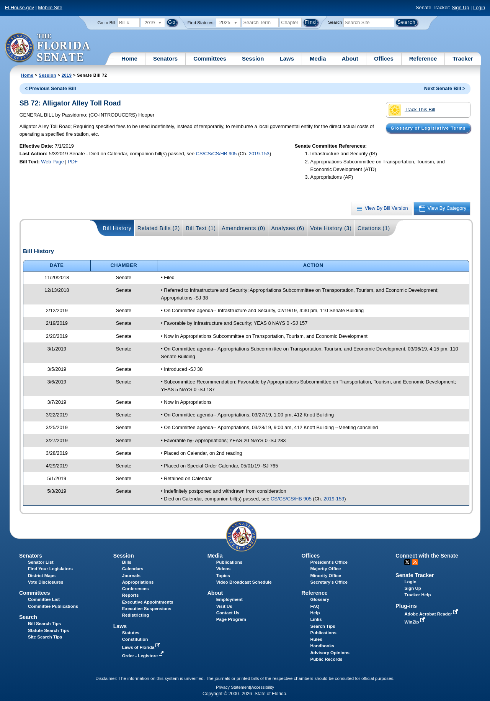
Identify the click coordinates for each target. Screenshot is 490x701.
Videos (223, 568)
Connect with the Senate (426, 556)
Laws (287, 58)
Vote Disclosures (46, 582)
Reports (130, 595)
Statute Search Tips (48, 630)
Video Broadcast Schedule (244, 582)
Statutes (130, 632)
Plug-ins (406, 606)
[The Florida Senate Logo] (48, 48)
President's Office (329, 562)
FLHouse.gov (19, 7)
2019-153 (259, 153)
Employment (229, 599)
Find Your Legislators (50, 568)
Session (253, 58)
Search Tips (322, 626)
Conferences (135, 588)
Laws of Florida (142, 647)
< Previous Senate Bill (50, 88)
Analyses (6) (287, 228)
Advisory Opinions (330, 652)
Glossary (319, 599)
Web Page (52, 162)
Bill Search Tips (44, 623)
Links (316, 619)
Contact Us (228, 612)
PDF (73, 162)
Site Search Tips (45, 637)
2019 (67, 75)
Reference (423, 58)
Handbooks (322, 645)
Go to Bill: (106, 22)
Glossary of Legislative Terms (428, 128)
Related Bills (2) (158, 228)
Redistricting (135, 615)
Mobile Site (50, 7)
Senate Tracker (414, 575)
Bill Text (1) (201, 228)
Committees (209, 58)
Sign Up (460, 7)
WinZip (415, 622)
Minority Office (325, 575)
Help (315, 612)
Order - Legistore (143, 655)
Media (318, 58)
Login (479, 7)
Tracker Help (417, 594)
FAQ (315, 606)
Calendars (133, 568)
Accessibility (262, 687)
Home (129, 58)
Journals (131, 575)
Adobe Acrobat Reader (431, 614)
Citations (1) (374, 228)
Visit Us (224, 606)
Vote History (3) (330, 228)
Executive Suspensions (147, 608)
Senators (165, 58)
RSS (415, 562)
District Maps (42, 575)
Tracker (462, 58)
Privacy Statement (233, 687)
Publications (229, 562)
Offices (384, 58)
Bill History (117, 228)
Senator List (41, 562)
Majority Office (325, 568)
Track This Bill (412, 110)
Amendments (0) (243, 228)
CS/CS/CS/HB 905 (216, 153)
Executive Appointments (147, 602)
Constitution (135, 639)
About (350, 58)
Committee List (44, 599)
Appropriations (138, 582)
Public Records (326, 659)
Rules (316, 639)
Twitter (407, 562)
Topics (223, 575)
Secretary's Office (329, 582)
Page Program (231, 619)
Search (335, 22)
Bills (126, 562)
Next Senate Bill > (445, 88)
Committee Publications (53, 606)
